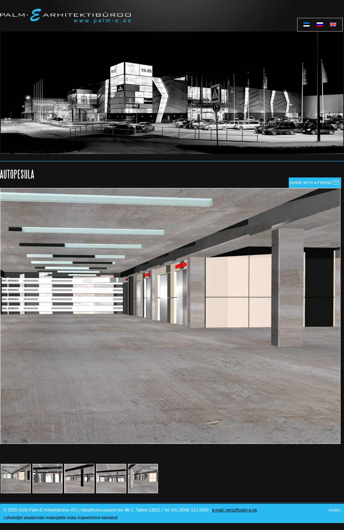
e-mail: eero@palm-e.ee (234, 510)
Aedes (335, 510)
